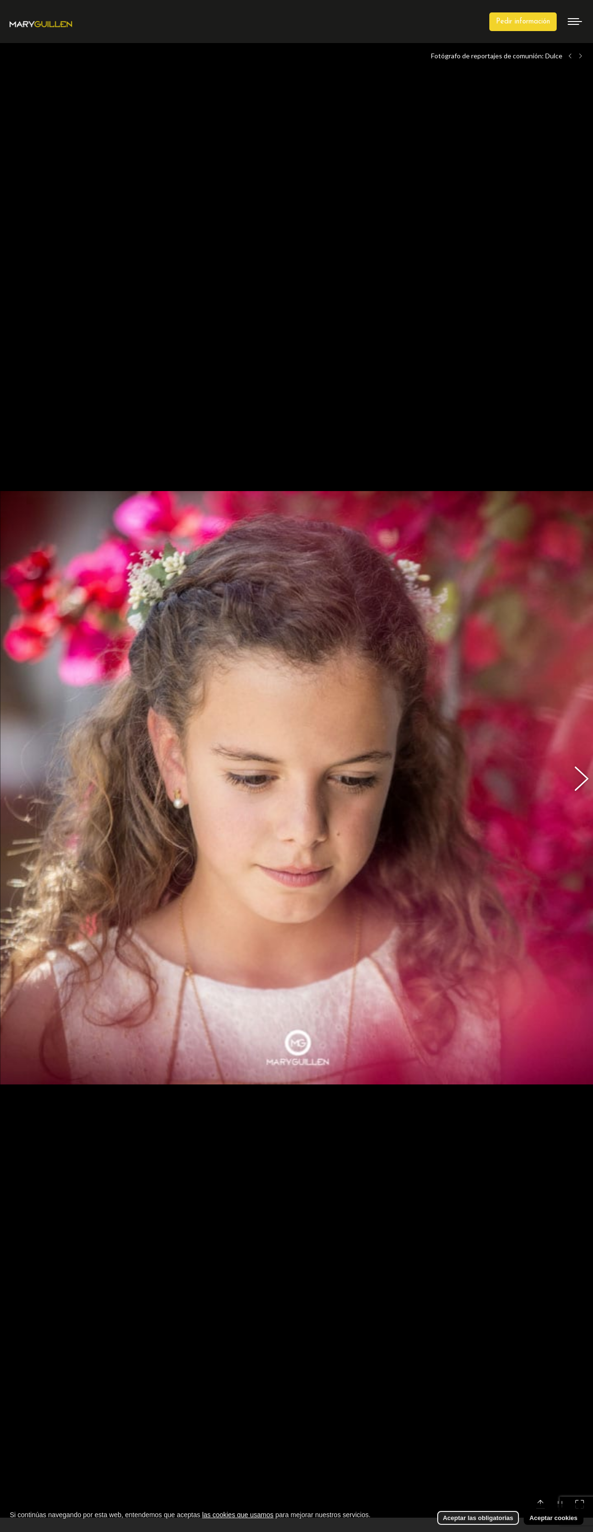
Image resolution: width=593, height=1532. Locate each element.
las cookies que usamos (237, 1515)
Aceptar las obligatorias (478, 1517)
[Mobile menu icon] (574, 21)
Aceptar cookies (553, 1517)
